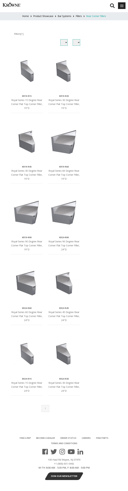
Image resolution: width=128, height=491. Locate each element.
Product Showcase (43, 16)
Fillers (79, 16)
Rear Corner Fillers (96, 16)
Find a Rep (25, 437)
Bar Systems (64, 16)
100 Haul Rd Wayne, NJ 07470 (64, 459)
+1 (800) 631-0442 (64, 463)
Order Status (68, 437)
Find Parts (102, 437)
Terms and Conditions (64, 443)
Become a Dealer (45, 437)
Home (25, 16)
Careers (86, 437)
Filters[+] (19, 33)
